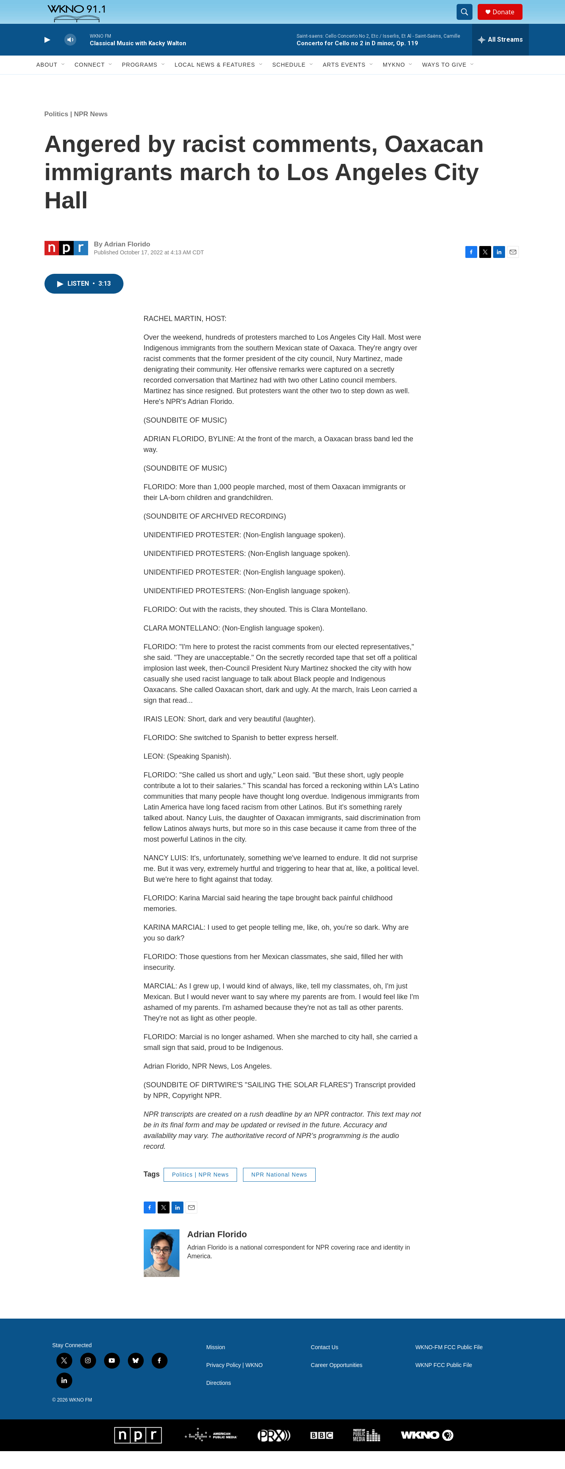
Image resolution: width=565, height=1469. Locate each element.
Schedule (289, 82)
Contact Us (324, 1365)
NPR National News (279, 1192)
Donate (508, 21)
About (47, 82)
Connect (90, 82)
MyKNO (394, 82)
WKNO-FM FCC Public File (449, 1365)
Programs (140, 82)
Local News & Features (215, 82)
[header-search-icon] (468, 21)
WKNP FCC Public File (443, 1383)
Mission (215, 1365)
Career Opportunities (337, 1383)
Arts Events (344, 82)
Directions (218, 1401)
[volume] (70, 58)
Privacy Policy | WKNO (234, 1383)
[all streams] (500, 57)
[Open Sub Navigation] (63, 82)
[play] (46, 57)
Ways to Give (444, 82)
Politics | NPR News (76, 132)
